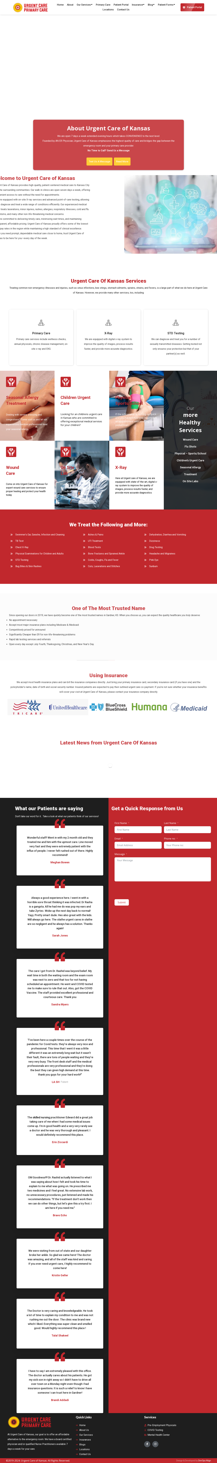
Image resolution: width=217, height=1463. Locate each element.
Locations (108, 9)
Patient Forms (166, 4)
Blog (151, 4)
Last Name (170, 823)
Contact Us (123, 9)
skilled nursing (41, 1117)
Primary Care (103, 4)
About (70, 4)
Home (60, 4)
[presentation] (137, 890)
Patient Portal (121, 4)
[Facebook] (147, 1444)
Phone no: (169, 838)
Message (120, 854)
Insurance (138, 4)
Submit (122, 902)
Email (118, 838)
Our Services (85, 4)
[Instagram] (155, 1444)
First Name (121, 823)
